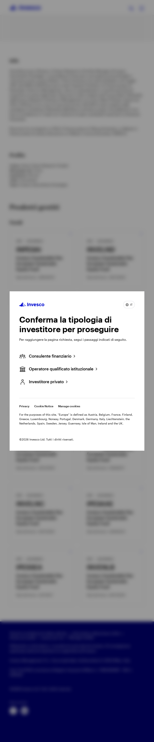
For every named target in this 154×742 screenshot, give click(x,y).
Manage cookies (69, 406)
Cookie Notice (43, 406)
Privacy (24, 406)
